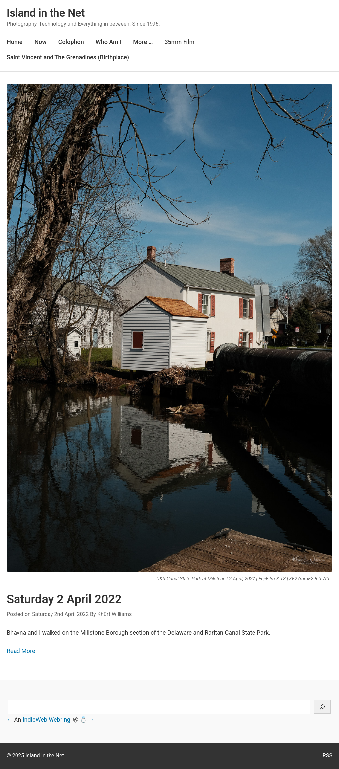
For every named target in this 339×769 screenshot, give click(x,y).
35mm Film (179, 41)
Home (14, 41)
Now (40, 41)
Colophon (71, 41)
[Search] (322, 707)
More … (143, 41)
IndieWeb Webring (47, 719)
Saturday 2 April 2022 (64, 599)
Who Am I (108, 41)
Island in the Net (46, 13)
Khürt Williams (114, 614)
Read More (21, 650)
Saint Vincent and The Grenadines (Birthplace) (68, 57)
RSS (327, 755)
